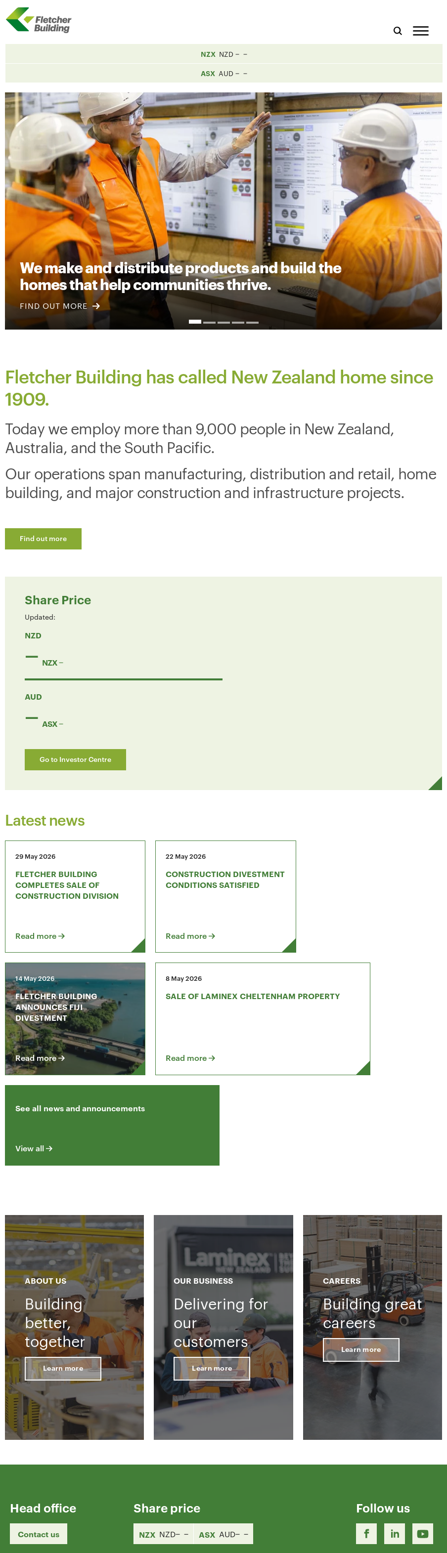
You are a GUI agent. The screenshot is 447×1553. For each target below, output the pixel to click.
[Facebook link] (366, 1421)
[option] (223, 205)
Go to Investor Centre (75, 758)
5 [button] (252, 323)
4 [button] (238, 323)
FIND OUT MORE (60, 305)
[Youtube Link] (422, 1421)
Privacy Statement (367, 1537)
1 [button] (195, 322)
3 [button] (224, 323)
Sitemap (423, 1537)
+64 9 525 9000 (40, 1492)
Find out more (43, 538)
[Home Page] (42, 20)
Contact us (38, 1421)
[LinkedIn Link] (394, 1421)
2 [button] (209, 323)
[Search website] (398, 29)
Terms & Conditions (291, 1537)
